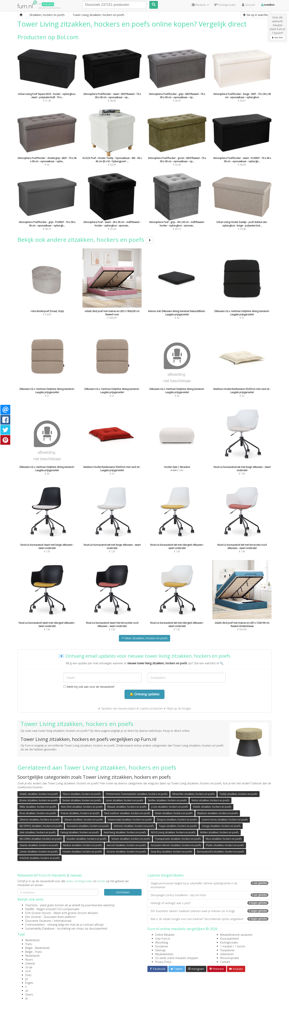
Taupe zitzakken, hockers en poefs (178, 826)
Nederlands (32, 940)
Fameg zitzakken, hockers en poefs (80, 832)
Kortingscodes (229, 942)
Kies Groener (33, 917)
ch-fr (28, 971)
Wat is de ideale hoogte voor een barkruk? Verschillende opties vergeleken (209, 919)
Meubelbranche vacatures (236, 935)
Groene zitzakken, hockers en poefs (126, 851)
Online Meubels (165, 935)
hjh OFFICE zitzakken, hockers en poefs (41, 826)
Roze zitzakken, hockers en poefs (38, 813)
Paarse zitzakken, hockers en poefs (80, 813)
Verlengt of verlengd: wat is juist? (209, 903)
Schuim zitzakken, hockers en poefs (130, 838)
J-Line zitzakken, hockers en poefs (169, 806)
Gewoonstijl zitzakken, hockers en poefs (130, 819)
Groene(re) (48, 4)
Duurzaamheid (229, 938)
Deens (29, 994)
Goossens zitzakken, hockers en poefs (88, 826)
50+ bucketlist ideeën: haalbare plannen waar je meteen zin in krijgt (209, 911)
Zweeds (30, 963)
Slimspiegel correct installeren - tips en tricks (209, 895)
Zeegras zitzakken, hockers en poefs (177, 819)
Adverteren (227, 954)
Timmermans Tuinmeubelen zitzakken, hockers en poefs (136, 794)
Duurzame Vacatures (38, 921)
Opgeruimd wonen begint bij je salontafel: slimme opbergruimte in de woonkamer (209, 885)
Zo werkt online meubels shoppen (176, 958)
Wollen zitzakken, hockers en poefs (219, 832)
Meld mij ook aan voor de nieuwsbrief (88, 687)
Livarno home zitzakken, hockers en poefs (225, 819)
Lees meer (277, 37)
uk (26, 990)
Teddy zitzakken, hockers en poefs (238, 794)
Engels (29, 983)
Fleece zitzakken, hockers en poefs (82, 794)
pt (26, 979)
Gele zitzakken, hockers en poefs (37, 832)
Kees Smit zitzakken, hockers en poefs (81, 806)
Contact (225, 962)
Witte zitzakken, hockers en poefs (38, 806)
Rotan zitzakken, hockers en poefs (173, 813)
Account (248, 5)
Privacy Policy (163, 962)
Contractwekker (35, 924)
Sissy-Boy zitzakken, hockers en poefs (171, 851)
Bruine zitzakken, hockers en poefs (39, 800)
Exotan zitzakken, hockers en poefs (82, 800)
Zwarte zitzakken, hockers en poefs (39, 845)
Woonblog (161, 942)
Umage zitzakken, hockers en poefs (221, 826)
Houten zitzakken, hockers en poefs (82, 851)
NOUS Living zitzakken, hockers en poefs (173, 832)
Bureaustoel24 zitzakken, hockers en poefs (220, 851)
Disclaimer (161, 946)
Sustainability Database (40, 928)
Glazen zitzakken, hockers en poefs (83, 819)
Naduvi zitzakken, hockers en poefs (82, 845)
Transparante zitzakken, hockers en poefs (178, 838)
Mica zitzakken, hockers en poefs (224, 838)
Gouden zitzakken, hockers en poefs (86, 838)
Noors (29, 959)
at (26, 998)
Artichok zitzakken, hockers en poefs (40, 858)
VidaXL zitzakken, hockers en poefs (39, 794)
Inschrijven (123, 892)
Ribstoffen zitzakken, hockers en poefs (193, 794)
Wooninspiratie (229, 958)
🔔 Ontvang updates (144, 694)
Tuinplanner (227, 950)
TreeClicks (31, 905)
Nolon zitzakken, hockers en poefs (210, 800)
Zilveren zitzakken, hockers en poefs (39, 819)
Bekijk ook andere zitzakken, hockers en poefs (85, 240)
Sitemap (160, 950)
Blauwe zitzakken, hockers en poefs (126, 806)
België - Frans (33, 952)
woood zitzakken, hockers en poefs (126, 845)
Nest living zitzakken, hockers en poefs (125, 832)
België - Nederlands (37, 948)
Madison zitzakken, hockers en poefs (217, 813)
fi (26, 987)
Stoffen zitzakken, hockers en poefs (167, 800)
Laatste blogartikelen (165, 875)
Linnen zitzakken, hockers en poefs (39, 851)
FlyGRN (29, 909)
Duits (28, 975)
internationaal (62, 921)
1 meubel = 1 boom (232, 946)
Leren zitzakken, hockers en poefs (124, 800)
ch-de (28, 967)
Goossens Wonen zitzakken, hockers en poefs (176, 845)
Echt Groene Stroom (38, 913)
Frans (28, 944)
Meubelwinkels (164, 954)
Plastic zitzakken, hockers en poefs (225, 845)
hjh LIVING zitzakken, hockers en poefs (40, 838)
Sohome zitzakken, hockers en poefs (134, 826)
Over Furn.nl (162, 938)
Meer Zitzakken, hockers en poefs (144, 638)
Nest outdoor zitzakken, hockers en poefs (127, 813)
